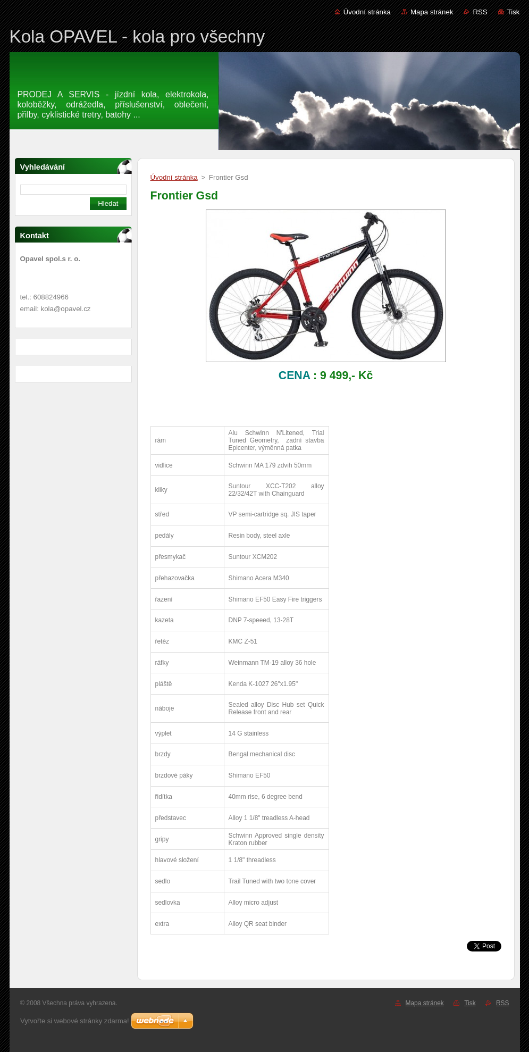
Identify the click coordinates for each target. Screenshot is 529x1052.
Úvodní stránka (367, 12)
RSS (480, 12)
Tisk (513, 12)
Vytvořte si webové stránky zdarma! (74, 1021)
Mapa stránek (431, 12)
